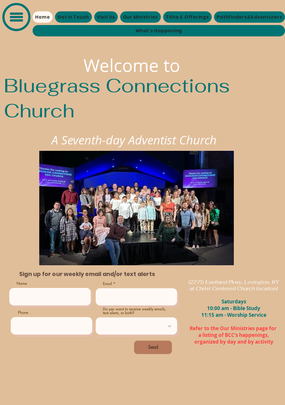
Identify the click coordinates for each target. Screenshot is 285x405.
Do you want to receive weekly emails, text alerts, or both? (134, 311)
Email (107, 284)
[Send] (153, 347)
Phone (23, 312)
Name (22, 283)
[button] (16, 17)
